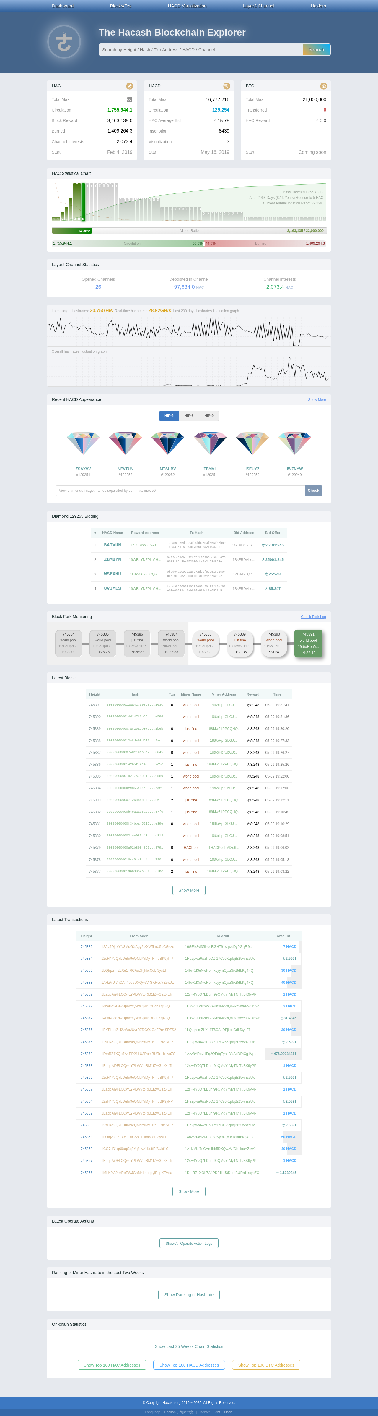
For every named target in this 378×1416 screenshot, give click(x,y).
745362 (86, 1113)
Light (216, 1412)
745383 (86, 970)
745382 (86, 994)
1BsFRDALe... (243, 560)
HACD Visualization (187, 5)
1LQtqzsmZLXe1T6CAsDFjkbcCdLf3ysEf (133, 970)
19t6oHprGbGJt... (224, 705)
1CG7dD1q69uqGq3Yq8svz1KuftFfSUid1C (135, 1149)
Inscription (158, 131)
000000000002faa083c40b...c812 (135, 835)
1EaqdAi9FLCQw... (145, 574)
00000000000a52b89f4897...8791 (135, 848)
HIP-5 (169, 416)
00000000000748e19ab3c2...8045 (135, 752)
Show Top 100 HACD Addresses (189, 1365)
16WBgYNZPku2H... (145, 560)
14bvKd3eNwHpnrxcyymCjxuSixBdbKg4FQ (219, 970)
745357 (86, 1161)
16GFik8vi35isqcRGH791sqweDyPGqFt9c (218, 947)
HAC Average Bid (165, 120)
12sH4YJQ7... (244, 574)
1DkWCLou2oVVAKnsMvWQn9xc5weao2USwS (222, 1006)
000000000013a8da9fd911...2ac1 (135, 740)
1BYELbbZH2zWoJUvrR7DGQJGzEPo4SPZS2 (138, 1030)
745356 (86, 1173)
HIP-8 (189, 416)
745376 (86, 1030)
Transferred (256, 110)
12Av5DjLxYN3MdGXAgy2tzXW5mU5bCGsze (137, 947)
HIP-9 (209, 416)
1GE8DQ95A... (244, 545)
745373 (86, 1054)
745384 (86, 959)
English (170, 1412)
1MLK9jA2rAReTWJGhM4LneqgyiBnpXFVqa (136, 1173)
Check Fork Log (313, 617)
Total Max (60, 99)
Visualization (160, 141)
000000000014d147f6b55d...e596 (135, 717)
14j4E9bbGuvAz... (145, 545)
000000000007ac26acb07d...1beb (135, 729)
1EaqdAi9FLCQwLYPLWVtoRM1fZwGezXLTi (136, 994)
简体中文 (187, 1412)
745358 (86, 1137)
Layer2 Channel (258, 5)
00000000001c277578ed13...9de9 (135, 776)
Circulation (61, 110)
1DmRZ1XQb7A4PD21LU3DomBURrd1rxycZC (138, 1054)
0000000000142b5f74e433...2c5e (135, 764)
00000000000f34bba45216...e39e (135, 824)
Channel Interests (68, 141)
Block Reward (64, 120)
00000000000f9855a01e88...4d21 (135, 788)
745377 (86, 1006)
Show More (317, 400)
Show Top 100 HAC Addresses (112, 1365)
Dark (228, 1412)
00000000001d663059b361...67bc (135, 871)
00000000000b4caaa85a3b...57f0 (135, 812)
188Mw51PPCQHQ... (224, 729)
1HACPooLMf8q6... (223, 848)
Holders (318, 5)
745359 (86, 1125)
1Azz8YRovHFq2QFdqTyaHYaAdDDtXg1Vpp (220, 1054)
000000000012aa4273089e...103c (135, 705)
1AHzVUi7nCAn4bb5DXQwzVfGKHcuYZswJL (137, 982)
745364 (86, 1101)
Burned (58, 131)
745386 (86, 947)
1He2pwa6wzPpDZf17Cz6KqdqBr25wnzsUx (220, 959)
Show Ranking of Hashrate (189, 1294)
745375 (86, 1042)
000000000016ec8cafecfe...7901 (135, 859)
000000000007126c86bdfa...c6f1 (135, 800)
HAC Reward (258, 120)
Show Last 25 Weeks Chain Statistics (189, 1346)
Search (316, 49)
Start (56, 152)
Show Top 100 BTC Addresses (266, 1365)
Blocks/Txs (121, 5)
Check (313, 490)
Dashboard (63, 5)
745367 (86, 1089)
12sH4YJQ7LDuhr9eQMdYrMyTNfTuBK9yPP (137, 959)
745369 (86, 1077)
